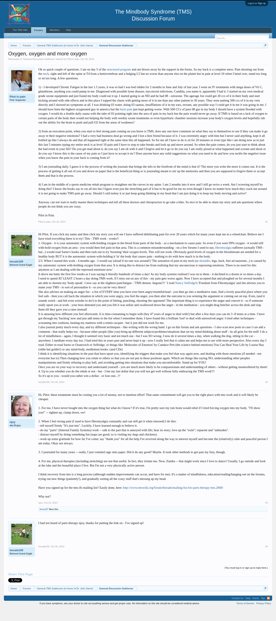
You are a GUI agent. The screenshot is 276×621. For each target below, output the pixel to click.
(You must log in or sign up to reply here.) (246, 580)
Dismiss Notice (264, 55)
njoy (13, 435)
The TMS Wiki (20, 30)
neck (46, 87)
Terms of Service (245, 616)
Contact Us (237, 611)
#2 (266, 395)
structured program (119, 82)
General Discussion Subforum (39, 72)
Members (55, 30)
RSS (268, 611)
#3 (266, 515)
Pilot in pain (73, 72)
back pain (126, 122)
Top (263, 611)
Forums (38, 30)
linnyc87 (44, 522)
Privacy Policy (263, 616)
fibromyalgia (223, 260)
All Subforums (15, 35)
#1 (266, 234)
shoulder (204, 273)
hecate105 (16, 274)
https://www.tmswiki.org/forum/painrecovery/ (205, 56)
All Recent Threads (37, 35)
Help (68, 30)
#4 (266, 559)
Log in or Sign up (257, 3)
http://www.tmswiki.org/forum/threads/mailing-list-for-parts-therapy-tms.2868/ (173, 500)
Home (255, 611)
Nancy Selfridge (185, 296)
